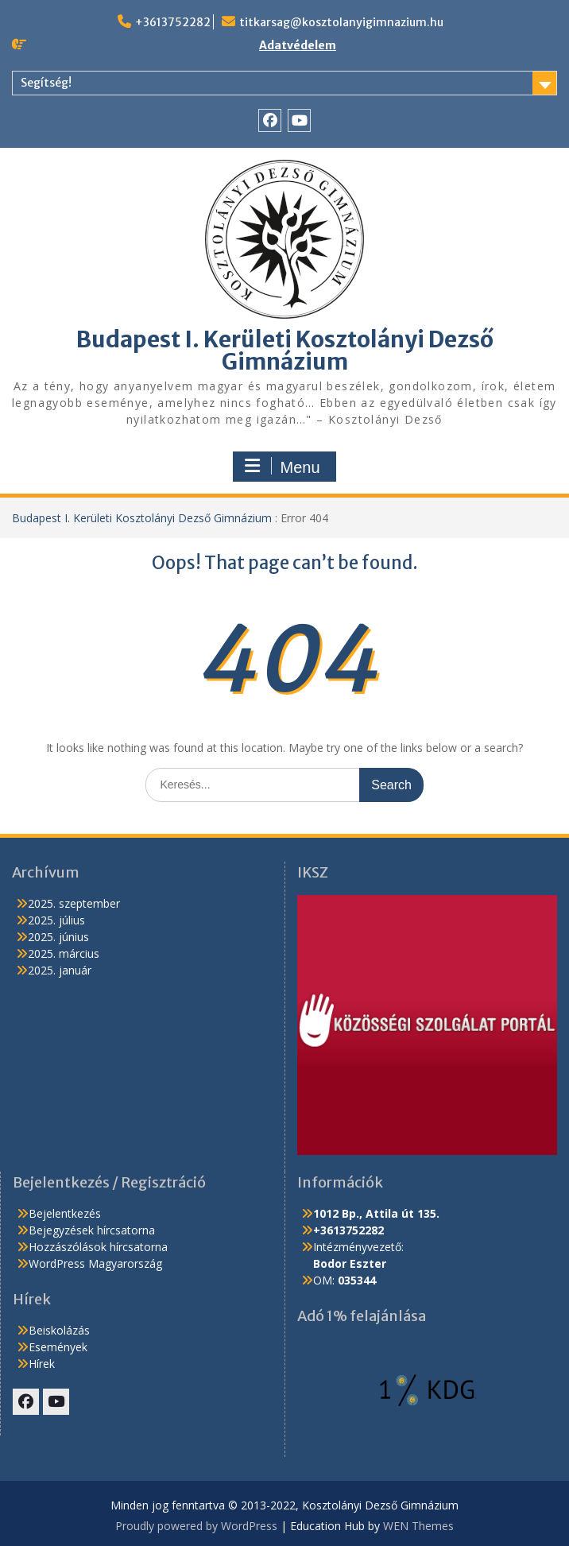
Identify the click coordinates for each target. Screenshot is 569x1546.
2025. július (56, 920)
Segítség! (46, 83)
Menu (282, 466)
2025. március (63, 953)
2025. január (59, 970)
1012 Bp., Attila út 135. (376, 1213)
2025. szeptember (74, 903)
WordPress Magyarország (95, 1263)
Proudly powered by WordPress (196, 1525)
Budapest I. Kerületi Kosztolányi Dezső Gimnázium (285, 350)
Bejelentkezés (65, 1213)
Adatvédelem (297, 45)
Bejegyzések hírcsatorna (92, 1230)
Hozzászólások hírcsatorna (98, 1246)
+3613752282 (173, 22)
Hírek (42, 1363)
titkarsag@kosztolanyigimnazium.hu (341, 22)
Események (58, 1346)
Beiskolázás (59, 1330)
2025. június (58, 936)
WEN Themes (418, 1525)
